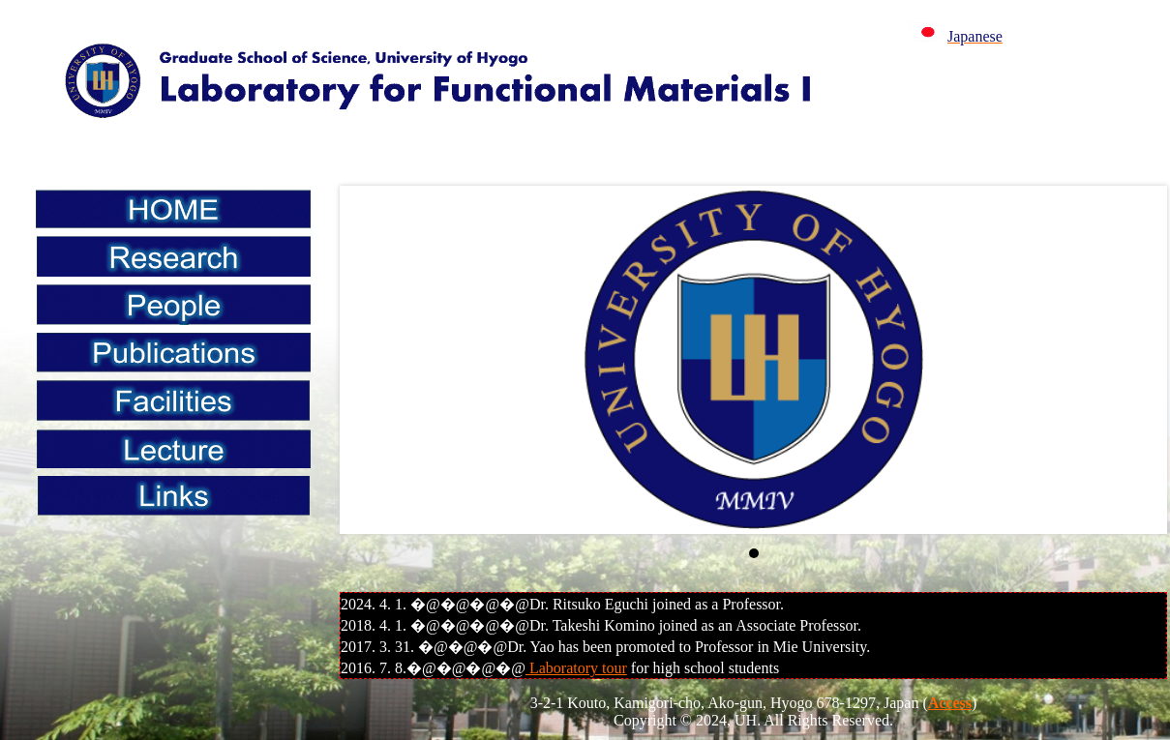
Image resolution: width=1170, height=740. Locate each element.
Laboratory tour (576, 668)
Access (950, 703)
